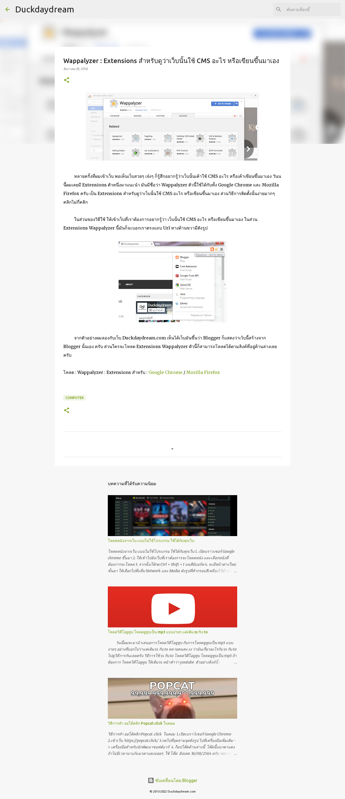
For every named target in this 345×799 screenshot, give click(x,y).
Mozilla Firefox (203, 372)
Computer (74, 398)
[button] (66, 80)
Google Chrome (165, 372)
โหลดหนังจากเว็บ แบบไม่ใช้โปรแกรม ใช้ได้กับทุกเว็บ (151, 541)
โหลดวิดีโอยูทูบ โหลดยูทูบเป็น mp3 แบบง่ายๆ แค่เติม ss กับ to (158, 632)
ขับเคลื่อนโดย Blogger (172, 780)
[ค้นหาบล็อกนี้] (312, 9)
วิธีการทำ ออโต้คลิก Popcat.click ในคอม (141, 723)
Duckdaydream (44, 9)
